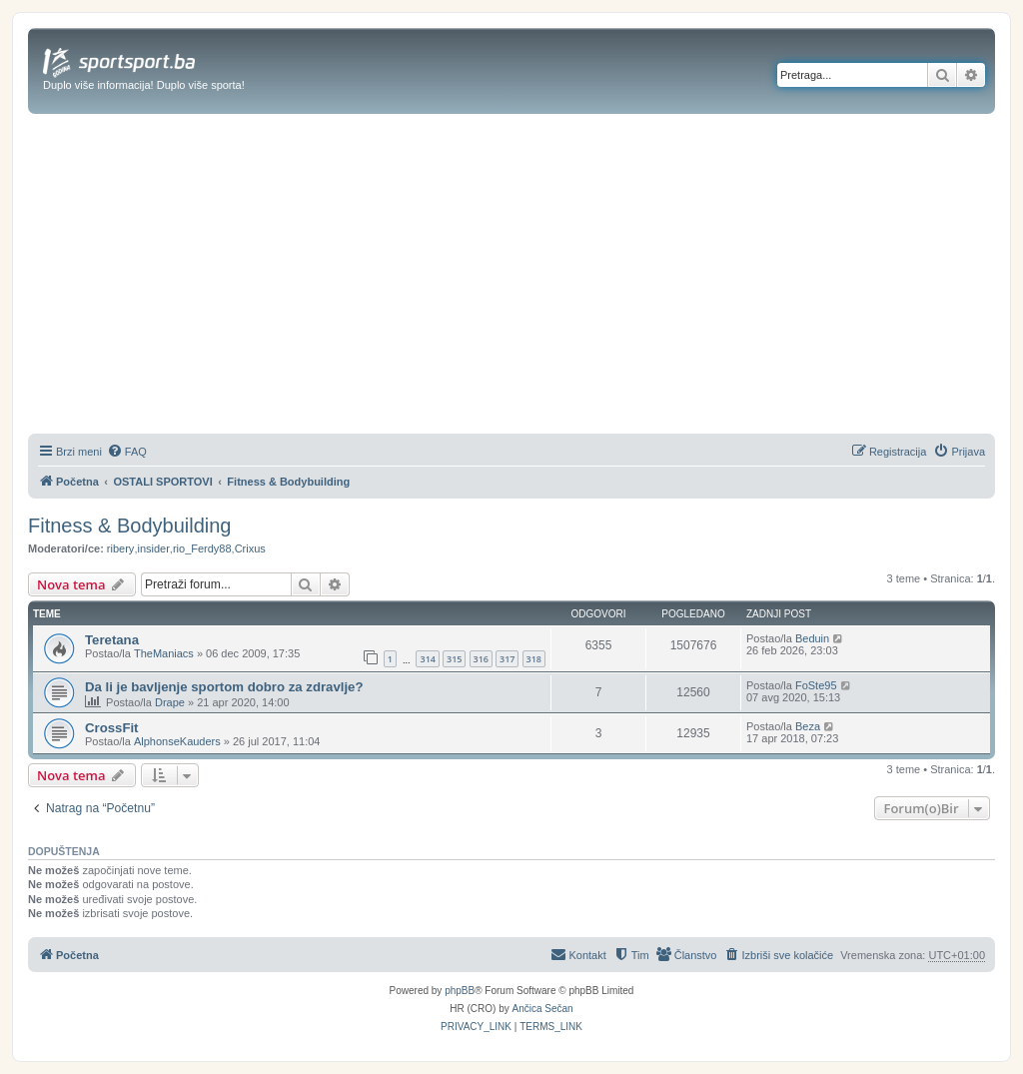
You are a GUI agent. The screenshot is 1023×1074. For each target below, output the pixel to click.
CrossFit (112, 727)
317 (507, 658)
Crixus (250, 548)
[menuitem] (127, 452)
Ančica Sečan (542, 1008)
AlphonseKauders (177, 741)
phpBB (460, 990)
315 (454, 658)
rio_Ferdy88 (202, 548)
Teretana (112, 639)
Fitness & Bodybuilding (129, 526)
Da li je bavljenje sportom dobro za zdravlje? (224, 686)
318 (533, 658)
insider (153, 548)
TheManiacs (164, 653)
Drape (170, 702)
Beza (807, 726)
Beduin (812, 638)
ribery (121, 548)
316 (481, 658)
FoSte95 (816, 685)
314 (427, 658)
